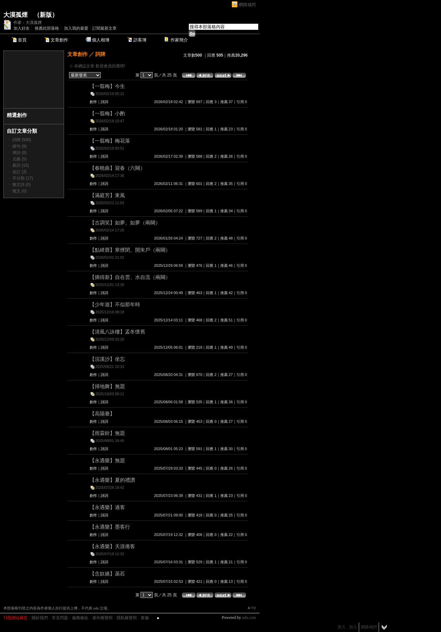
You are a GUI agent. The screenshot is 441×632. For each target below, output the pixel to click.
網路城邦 (247, 4)
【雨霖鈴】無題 (107, 433)
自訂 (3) (19, 171)
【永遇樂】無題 (107, 460)
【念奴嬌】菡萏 (107, 573)
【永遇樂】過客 (107, 507)
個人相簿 (100, 39)
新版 (46, 14)
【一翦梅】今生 (107, 86)
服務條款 (80, 617)
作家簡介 (179, 39)
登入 (342, 627)
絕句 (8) (19, 146)
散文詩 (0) (21, 184)
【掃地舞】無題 (107, 386)
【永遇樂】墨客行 (110, 527)
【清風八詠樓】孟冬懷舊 (117, 332)
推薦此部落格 (47, 28)
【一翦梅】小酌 (107, 113)
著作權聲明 (102, 617)
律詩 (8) (19, 152)
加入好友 (21, 28)
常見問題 (60, 617)
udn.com (249, 617)
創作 (93, 102)
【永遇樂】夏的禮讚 (112, 480)
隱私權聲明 (127, 617)
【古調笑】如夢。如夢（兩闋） (125, 222)
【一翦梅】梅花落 (110, 141)
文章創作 (59, 39)
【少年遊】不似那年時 (115, 304)
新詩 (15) (20, 165)
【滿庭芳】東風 (107, 195)
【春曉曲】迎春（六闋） (117, 168)
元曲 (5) (19, 159)
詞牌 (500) (21, 139)
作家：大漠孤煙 (27, 22)
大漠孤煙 (15, 14)
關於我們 (40, 617)
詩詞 (104, 102)
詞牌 (100, 54)
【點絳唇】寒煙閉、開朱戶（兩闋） (130, 250)
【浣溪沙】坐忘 (107, 359)
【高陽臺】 (102, 413)
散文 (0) (19, 191)
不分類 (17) (22, 178)
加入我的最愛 (76, 28)
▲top (251, 607)
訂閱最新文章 (104, 28)
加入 (353, 627)
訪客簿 (140, 39)
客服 (145, 617)
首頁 (22, 39)
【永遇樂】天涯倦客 (112, 546)
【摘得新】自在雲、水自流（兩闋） (130, 277)
